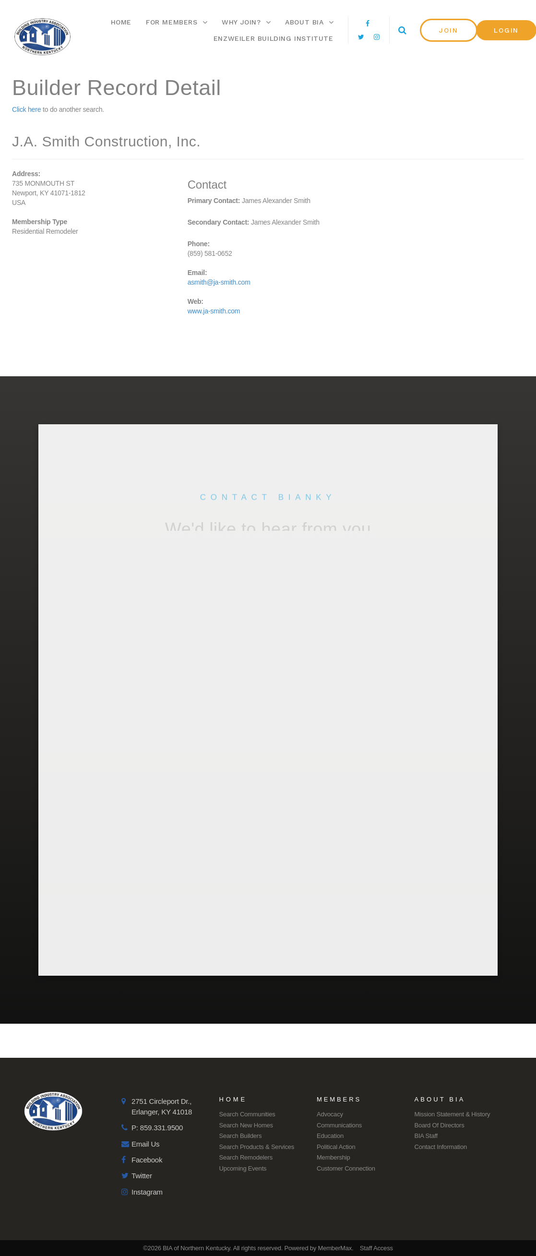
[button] (448, 30)
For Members (176, 22)
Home (121, 22)
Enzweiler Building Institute (274, 38)
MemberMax (335, 1248)
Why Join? (246, 22)
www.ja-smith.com (214, 311)
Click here (26, 109)
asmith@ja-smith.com (219, 282)
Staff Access (376, 1248)
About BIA (309, 22)
